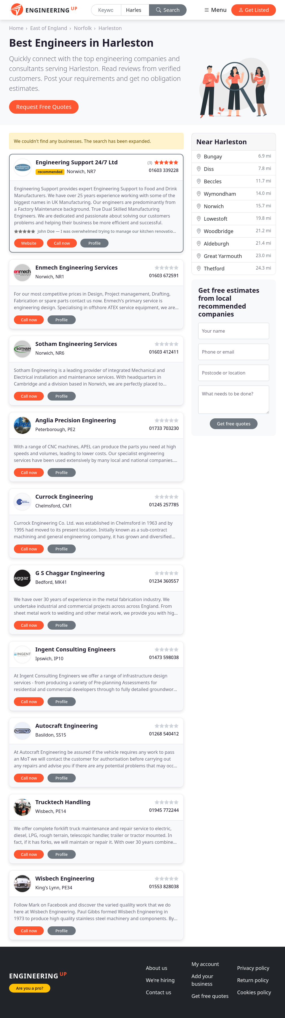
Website (28, 243)
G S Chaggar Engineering (70, 573)
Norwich (233, 206)
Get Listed (253, 10)
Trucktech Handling (62, 802)
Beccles (233, 181)
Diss (233, 168)
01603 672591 (164, 275)
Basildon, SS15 (50, 735)
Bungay (233, 156)
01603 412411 (164, 352)
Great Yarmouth (233, 255)
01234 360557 (164, 581)
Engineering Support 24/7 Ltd (77, 162)
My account (205, 964)
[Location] (135, 10)
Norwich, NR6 (49, 353)
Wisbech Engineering (64, 878)
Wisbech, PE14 (50, 811)
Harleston (110, 28)
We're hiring (160, 980)
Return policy (253, 980)
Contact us (158, 992)
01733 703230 (164, 428)
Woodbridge (233, 230)
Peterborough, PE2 (55, 429)
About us (156, 968)
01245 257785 (164, 505)
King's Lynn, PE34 (53, 887)
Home (16, 28)
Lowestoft (233, 218)
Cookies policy (254, 992)
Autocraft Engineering (66, 725)
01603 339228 (163, 170)
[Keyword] (106, 10)
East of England (48, 28)
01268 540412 (164, 734)
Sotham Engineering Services (76, 344)
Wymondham (233, 193)
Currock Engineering (64, 496)
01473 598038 (164, 657)
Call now (62, 243)
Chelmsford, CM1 (53, 506)
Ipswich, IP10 (49, 658)
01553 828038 (164, 886)
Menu (215, 10)
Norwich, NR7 (81, 171)
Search (168, 10)
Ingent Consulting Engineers (75, 649)
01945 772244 (164, 810)
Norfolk (83, 28)
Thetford (233, 268)
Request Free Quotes (44, 107)
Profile (94, 243)
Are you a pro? (29, 988)
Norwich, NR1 (49, 277)
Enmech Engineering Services (76, 267)
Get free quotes (234, 424)
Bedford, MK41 (51, 582)
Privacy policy (253, 968)
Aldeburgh (233, 243)
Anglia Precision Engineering (75, 420)
